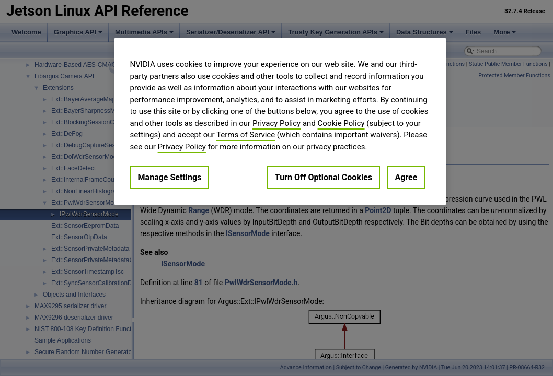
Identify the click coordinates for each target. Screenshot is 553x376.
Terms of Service (245, 134)
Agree (406, 177)
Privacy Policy (276, 123)
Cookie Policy (341, 123)
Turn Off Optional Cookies (323, 177)
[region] (280, 121)
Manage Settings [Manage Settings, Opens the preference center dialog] (170, 177)
